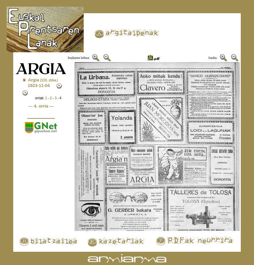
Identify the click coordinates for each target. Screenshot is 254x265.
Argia (43, 79)
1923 (32, 85)
